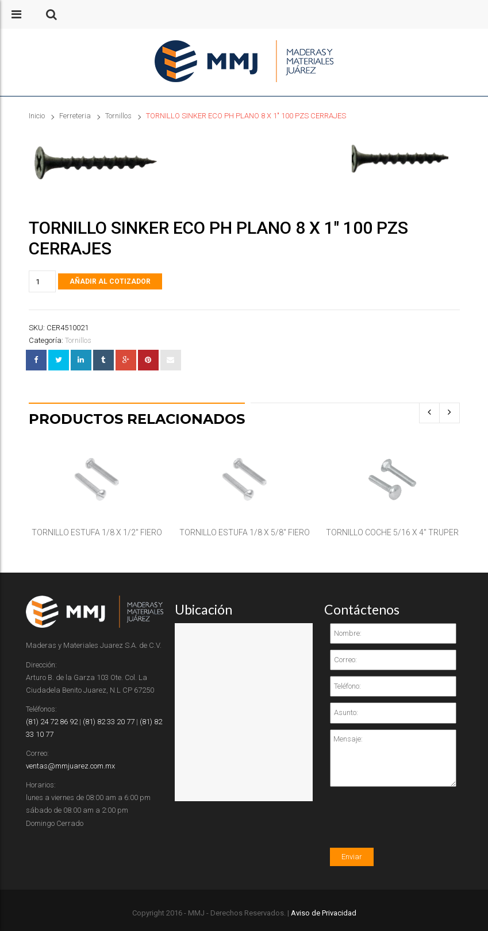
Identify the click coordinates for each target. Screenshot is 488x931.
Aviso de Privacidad (323, 913)
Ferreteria (75, 115)
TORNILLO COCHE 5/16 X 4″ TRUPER (392, 532)
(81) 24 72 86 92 (52, 721)
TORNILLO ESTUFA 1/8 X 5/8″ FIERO (244, 532)
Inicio (37, 115)
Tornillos (118, 115)
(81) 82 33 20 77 (109, 721)
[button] (51, 14)
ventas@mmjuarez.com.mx (70, 766)
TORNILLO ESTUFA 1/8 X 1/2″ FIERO (97, 532)
